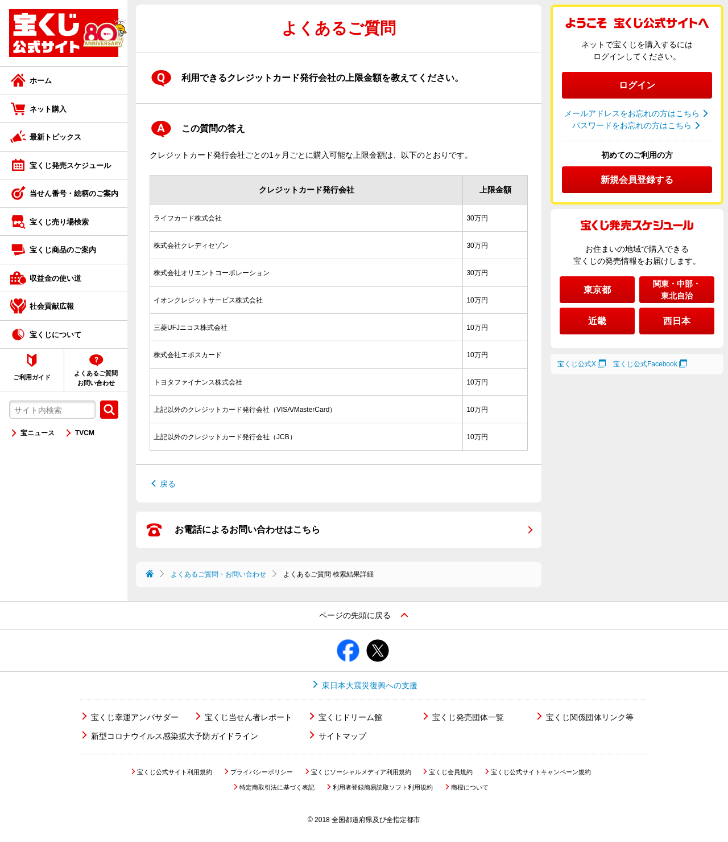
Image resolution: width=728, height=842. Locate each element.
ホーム (41, 80)
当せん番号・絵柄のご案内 (74, 193)
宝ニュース (37, 433)
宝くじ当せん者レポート (248, 717)
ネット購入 (48, 109)
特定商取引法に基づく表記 (277, 787)
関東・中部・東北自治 (677, 289)
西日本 (676, 321)
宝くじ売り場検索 (59, 222)
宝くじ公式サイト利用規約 (174, 772)
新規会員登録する (637, 180)
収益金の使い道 (55, 278)
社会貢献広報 (52, 306)
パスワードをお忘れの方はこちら (632, 125)
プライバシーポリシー (261, 772)
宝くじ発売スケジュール (70, 165)
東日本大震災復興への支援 (369, 685)
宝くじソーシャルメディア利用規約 (361, 772)
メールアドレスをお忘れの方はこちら (632, 113)
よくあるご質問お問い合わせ (96, 378)
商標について (470, 787)
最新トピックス (55, 137)
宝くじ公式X (576, 364)
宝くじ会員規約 (451, 772)
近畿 (597, 321)
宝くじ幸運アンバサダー (135, 717)
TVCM (84, 433)
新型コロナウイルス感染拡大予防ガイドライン (174, 736)
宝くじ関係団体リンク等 (590, 717)
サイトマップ (342, 736)
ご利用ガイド (32, 377)
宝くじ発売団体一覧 (468, 717)
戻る (168, 483)
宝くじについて (55, 334)
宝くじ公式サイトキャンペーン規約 (541, 772)
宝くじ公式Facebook (645, 364)
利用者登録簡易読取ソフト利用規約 (383, 787)
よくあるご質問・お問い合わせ (218, 574)
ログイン (637, 85)
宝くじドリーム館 (350, 717)
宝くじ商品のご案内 (63, 250)
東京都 (597, 290)
